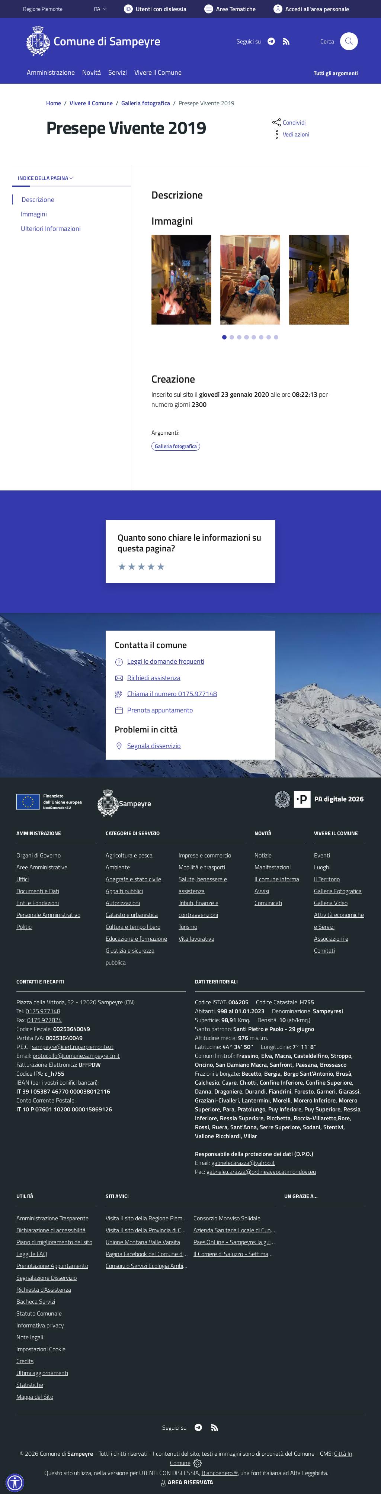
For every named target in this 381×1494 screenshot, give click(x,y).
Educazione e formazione (136, 938)
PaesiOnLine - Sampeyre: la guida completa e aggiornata (263, 1241)
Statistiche (29, 1384)
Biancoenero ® (220, 1472)
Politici (24, 926)
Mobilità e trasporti (202, 867)
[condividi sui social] (288, 122)
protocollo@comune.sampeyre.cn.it (76, 1055)
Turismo (188, 926)
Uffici (22, 879)
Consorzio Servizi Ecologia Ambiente (150, 1265)
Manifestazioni (272, 867)
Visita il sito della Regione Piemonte (150, 1218)
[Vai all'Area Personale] (311, 9)
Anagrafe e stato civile (133, 879)
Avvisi (261, 890)
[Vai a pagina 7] (268, 337)
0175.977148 (43, 1011)
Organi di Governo (38, 855)
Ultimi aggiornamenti (42, 1372)
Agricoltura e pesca (129, 855)
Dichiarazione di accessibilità (51, 1230)
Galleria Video (331, 902)
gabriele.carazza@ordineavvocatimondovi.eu (261, 1171)
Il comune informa (276, 879)
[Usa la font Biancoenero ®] (155, 9)
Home (53, 103)
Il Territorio (327, 879)
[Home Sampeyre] (96, 41)
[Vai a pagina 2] (232, 337)
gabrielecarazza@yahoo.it (243, 1162)
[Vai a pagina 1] (224, 337)
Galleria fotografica (145, 103)
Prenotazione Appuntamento (52, 1265)
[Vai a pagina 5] (254, 337)
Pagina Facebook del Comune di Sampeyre (158, 1253)
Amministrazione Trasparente (52, 1218)
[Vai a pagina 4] (246, 337)
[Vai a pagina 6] (261, 337)
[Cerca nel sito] (349, 41)
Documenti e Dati (37, 890)
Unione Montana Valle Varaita (143, 1241)
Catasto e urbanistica (132, 914)
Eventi (322, 855)
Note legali (29, 1337)
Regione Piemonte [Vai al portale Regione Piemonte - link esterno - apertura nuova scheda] (43, 9)
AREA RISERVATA (186, 1482)
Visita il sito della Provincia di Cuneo (149, 1230)
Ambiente (118, 867)
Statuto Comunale (39, 1313)
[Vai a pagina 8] (276, 337)
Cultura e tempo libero (133, 926)
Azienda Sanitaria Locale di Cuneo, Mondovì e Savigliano (262, 1230)
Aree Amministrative (41, 867)
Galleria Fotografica (338, 890)
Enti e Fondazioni (37, 902)
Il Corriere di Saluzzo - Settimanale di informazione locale (263, 1253)
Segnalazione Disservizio (46, 1277)
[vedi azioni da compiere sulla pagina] (290, 134)
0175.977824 (44, 1019)
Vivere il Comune (91, 103)
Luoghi (322, 867)
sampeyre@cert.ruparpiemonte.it (72, 1046)
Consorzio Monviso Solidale (226, 1218)
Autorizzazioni (123, 902)
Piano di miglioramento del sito (54, 1241)
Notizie (263, 855)
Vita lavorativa (196, 938)
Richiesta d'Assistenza (43, 1289)
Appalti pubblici (124, 890)
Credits (24, 1360)
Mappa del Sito (34, 1396)
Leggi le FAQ (31, 1253)
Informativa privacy (40, 1325)
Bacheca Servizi (35, 1301)
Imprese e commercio (205, 855)
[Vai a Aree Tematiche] (230, 9)
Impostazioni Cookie (40, 1349)
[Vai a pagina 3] (239, 337)
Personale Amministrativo (48, 914)
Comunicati (268, 902)
